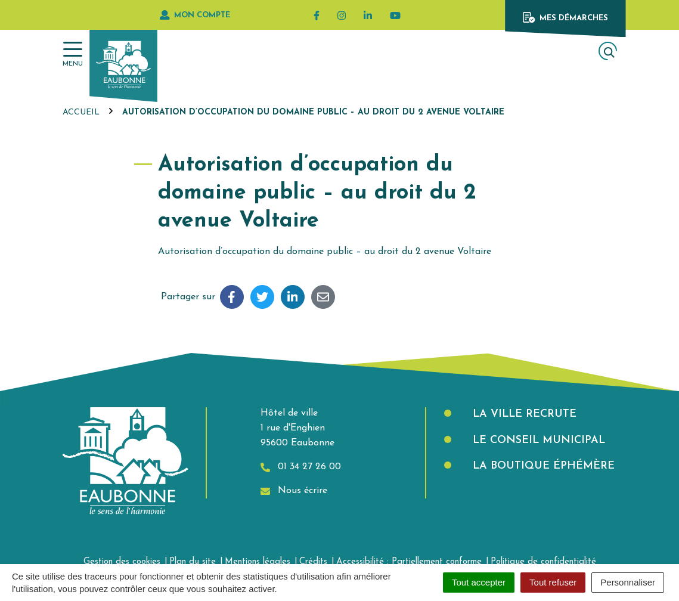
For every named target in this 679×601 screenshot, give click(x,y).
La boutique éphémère (542, 466)
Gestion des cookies (121, 561)
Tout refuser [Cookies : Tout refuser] (552, 582)
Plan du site (192, 561)
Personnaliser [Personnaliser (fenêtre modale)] (627, 582)
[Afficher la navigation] (73, 54)
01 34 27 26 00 (301, 467)
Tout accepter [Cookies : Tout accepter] (479, 582)
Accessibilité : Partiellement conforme (409, 561)
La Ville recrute (522, 414)
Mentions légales (257, 561)
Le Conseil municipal (537, 440)
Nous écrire (294, 491)
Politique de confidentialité (543, 561)
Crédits (313, 561)
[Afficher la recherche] (608, 51)
